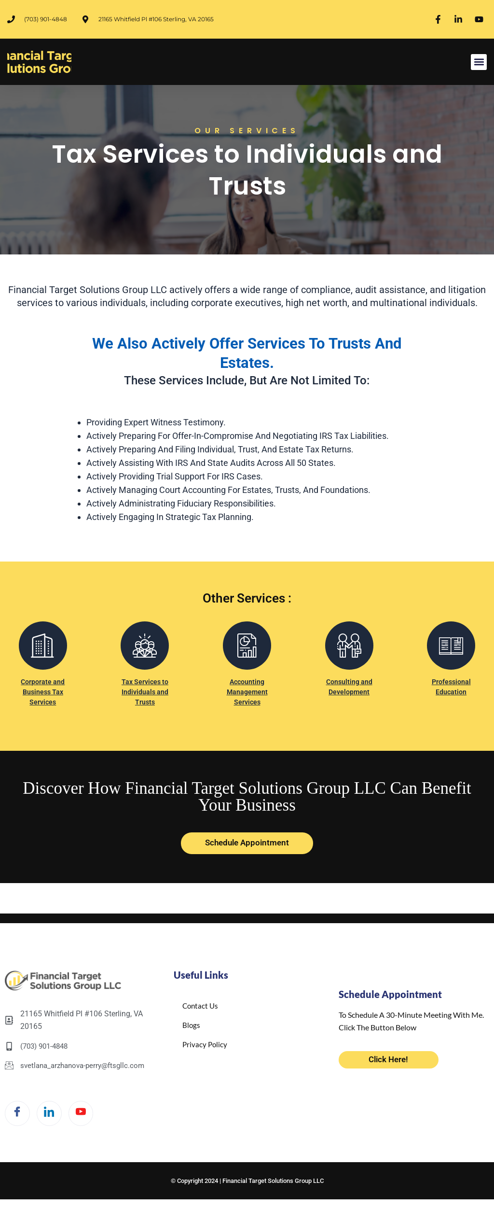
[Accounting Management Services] (247, 650)
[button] (479, 62)
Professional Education (451, 691)
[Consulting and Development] (349, 650)
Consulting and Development (349, 691)
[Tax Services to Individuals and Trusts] (145, 650)
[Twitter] (90, 1111)
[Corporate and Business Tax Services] (43, 650)
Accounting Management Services (247, 696)
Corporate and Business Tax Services (43, 696)
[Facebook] (19, 1111)
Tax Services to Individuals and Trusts (144, 696)
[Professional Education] (451, 650)
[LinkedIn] (55, 1111)
